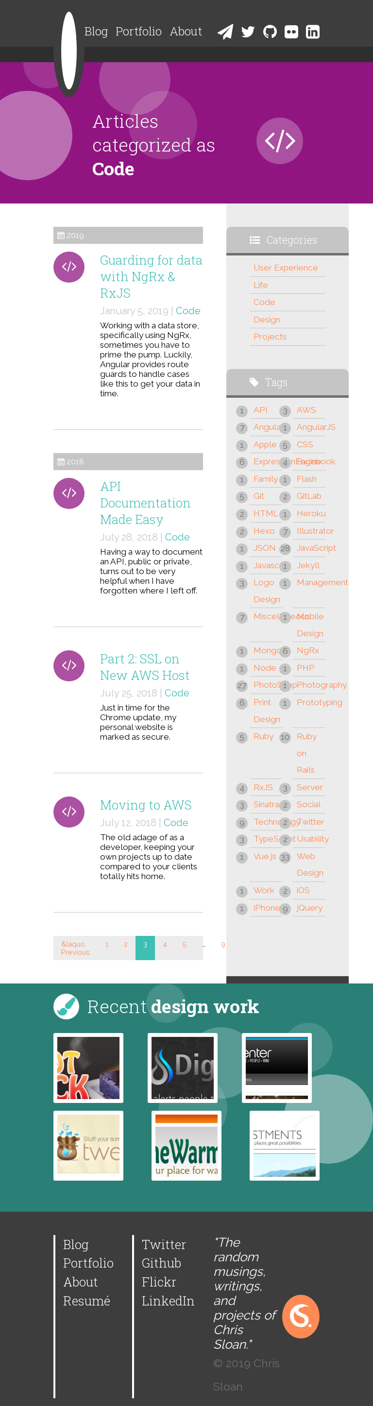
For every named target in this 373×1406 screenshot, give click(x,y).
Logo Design (267, 590)
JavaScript (311, 548)
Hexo (264, 531)
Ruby (263, 736)
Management (311, 582)
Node (265, 668)
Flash (307, 479)
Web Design (310, 864)
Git (259, 496)
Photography (311, 685)
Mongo (268, 650)
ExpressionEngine (268, 461)
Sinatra (266, 804)
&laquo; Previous (75, 948)
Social (309, 804)
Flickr (159, 1281)
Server (310, 787)
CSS (305, 444)
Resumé (86, 1300)
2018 (75, 461)
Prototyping (311, 702)
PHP (306, 668)
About (186, 31)
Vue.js (265, 856)
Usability (311, 839)
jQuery (309, 908)
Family (266, 479)
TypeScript (268, 839)
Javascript (268, 565)
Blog (96, 31)
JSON (265, 548)
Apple (265, 444)
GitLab (309, 496)
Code (188, 311)
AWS (306, 410)
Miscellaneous (268, 616)
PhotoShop (268, 685)
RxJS (263, 787)
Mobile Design (310, 624)
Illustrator (311, 531)
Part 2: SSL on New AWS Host (145, 666)
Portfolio (139, 31)
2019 (75, 235)
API (261, 410)
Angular (268, 427)
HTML (266, 513)
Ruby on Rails (307, 753)
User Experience (286, 267)
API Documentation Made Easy (145, 502)
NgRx (308, 650)
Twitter (310, 822)
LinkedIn (168, 1300)
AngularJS (311, 427)
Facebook (311, 461)
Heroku (311, 513)
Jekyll (308, 565)
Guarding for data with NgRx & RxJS (151, 276)
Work (264, 890)
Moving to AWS (146, 804)
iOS (303, 890)
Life (261, 285)
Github (161, 1262)
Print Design (267, 710)
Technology (268, 822)
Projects (270, 336)
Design (267, 319)
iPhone (267, 908)
